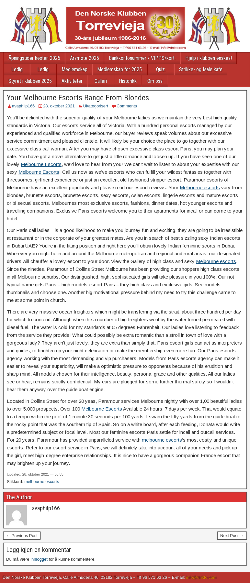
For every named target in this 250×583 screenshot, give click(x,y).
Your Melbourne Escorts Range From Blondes (78, 97)
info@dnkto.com (201, 577)
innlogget (39, 559)
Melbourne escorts (200, 187)
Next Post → (232, 535)
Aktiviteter (72, 81)
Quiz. (161, 69)
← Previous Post (22, 535)
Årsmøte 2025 (84, 58)
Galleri (101, 81)
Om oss (155, 81)
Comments (127, 106)
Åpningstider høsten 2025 (34, 58)
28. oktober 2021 (59, 106)
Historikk (128, 81)
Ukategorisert (95, 106)
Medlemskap (74, 69)
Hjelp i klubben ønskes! (208, 58)
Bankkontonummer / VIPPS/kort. (142, 58)
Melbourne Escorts (41, 164)
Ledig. (43, 69)
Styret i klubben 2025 (30, 81)
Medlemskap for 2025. (120, 69)
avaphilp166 (23, 106)
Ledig (17, 69)
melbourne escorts (162, 440)
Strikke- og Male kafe (200, 69)
